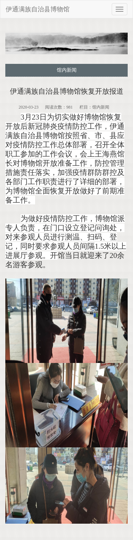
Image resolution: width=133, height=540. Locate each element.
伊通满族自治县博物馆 (38, 9)
